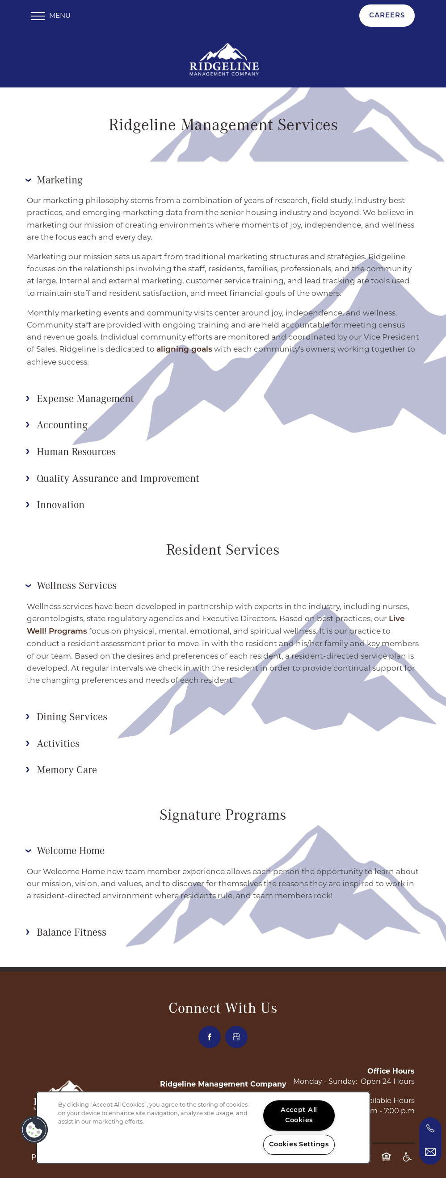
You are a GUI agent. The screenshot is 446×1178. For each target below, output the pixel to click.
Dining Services (66, 713)
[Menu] (51, 15)
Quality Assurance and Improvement (112, 475)
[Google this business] (236, 1034)
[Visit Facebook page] (209, 1034)
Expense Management (79, 395)
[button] (387, 15)
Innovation (54, 502)
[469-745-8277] (430, 1128)
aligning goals (184, 347)
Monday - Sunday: (325, 1078)
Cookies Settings (299, 1144)
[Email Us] (430, 1152)
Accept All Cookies (299, 1115)
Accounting (56, 421)
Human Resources (70, 448)
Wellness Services (71, 582)
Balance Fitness (65, 929)
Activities (52, 740)
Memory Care (61, 767)
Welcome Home (65, 847)
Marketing (54, 176)
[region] (203, 1127)
